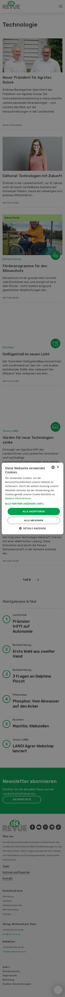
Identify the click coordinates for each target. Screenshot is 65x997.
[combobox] (53, 467)
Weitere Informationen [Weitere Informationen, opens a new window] (18, 498)
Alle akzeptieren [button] (34, 511)
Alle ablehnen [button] (33, 520)
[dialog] (32, 499)
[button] (32, 503)
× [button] (58, 467)
